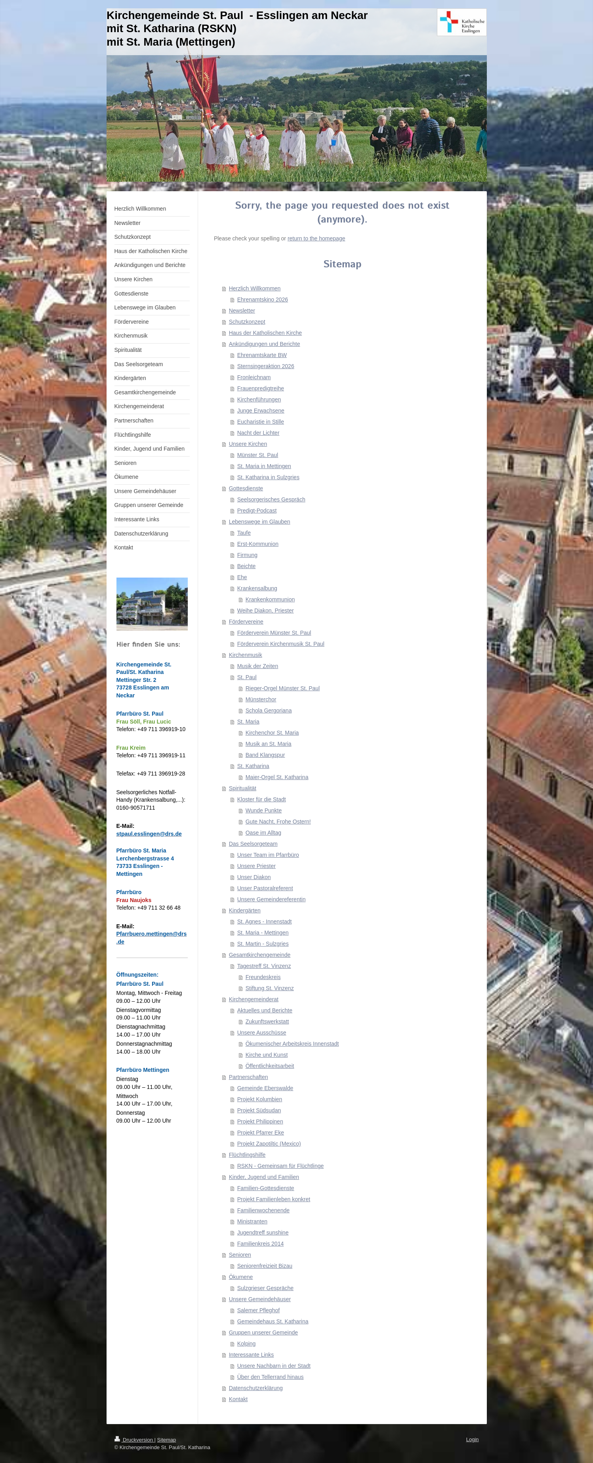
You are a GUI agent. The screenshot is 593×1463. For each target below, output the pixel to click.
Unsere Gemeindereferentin (271, 899)
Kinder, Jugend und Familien (264, 1177)
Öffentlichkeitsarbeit (270, 1066)
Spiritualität (242, 788)
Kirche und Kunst (267, 1055)
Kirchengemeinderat (253, 999)
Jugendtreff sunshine (263, 1232)
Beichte (246, 566)
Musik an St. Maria (269, 744)
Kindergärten (245, 910)
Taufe (244, 533)
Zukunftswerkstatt (267, 1021)
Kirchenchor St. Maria (272, 733)
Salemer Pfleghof (258, 1310)
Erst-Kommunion (257, 544)
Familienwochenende (263, 1210)
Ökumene (241, 1277)
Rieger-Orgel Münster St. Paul (283, 688)
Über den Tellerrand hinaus (270, 1377)
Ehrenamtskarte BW (262, 355)
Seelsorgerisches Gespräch (271, 499)
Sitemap (166, 1440)
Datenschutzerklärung (256, 1388)
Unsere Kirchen (248, 444)
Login (472, 1439)
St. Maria (248, 721)
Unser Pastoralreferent (265, 888)
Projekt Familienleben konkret (273, 1199)
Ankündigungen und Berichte (264, 344)
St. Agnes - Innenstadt (264, 921)
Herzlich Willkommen (255, 288)
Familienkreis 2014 (260, 1243)
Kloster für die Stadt (261, 799)
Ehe (242, 577)
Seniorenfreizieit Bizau (264, 1266)
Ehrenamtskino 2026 (262, 299)
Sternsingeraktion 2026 (265, 366)
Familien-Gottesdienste (265, 1188)
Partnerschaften (248, 1077)
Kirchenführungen (259, 399)
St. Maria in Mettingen (264, 466)
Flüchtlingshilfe (247, 1155)
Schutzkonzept (247, 322)
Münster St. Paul (257, 455)
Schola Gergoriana (269, 710)
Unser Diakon (254, 877)
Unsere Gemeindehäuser (260, 1299)
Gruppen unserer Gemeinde (263, 1332)
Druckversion (134, 1440)
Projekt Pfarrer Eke (260, 1132)
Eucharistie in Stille (260, 422)
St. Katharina (253, 766)
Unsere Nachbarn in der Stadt (274, 1366)
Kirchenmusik (245, 655)
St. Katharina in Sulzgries (268, 477)
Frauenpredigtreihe (260, 388)
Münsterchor (261, 699)
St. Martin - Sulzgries (263, 944)
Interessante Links (251, 1355)
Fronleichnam (254, 377)
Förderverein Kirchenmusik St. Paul (280, 644)
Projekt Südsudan (259, 1110)
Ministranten (252, 1221)
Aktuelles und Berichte (264, 1010)
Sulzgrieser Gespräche (265, 1288)
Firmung (247, 555)
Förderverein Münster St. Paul (274, 633)
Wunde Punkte (264, 810)
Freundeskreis (263, 977)
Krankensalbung (257, 588)
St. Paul (247, 677)
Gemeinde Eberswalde (265, 1088)
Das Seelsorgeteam (253, 844)
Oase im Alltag (263, 832)
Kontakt (238, 1399)
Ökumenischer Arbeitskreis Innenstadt (292, 1044)
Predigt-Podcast (257, 510)
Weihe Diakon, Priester (265, 610)
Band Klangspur (265, 755)
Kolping (246, 1343)
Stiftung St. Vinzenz (270, 988)
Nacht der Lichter (258, 433)
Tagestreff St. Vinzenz (264, 966)
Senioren (240, 1255)
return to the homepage (316, 238)
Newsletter (242, 310)
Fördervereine (246, 621)
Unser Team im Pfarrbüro (268, 855)
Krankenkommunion (270, 599)
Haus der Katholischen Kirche (265, 333)
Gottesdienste (246, 488)
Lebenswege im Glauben (259, 521)
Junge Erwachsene (260, 410)
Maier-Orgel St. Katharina (277, 777)
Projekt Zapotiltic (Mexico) (269, 1143)
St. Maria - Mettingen (263, 932)
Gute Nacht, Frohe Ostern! (278, 821)
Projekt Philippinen (260, 1121)
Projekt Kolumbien (259, 1099)
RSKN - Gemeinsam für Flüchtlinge (280, 1166)
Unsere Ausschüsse (261, 1032)
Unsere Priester (256, 866)
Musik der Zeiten (257, 666)
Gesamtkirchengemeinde (260, 955)
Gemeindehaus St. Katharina (273, 1321)
